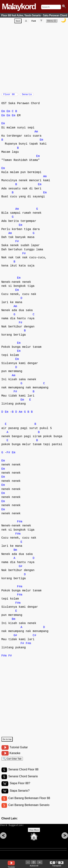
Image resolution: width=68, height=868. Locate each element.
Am (36, 134)
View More (34, 837)
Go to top (7, 741)
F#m (19, 524)
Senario (27, 95)
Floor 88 (9, 95)
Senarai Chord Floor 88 (23, 772)
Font (34, 21)
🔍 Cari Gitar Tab (12, 761)
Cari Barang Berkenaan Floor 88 (29, 802)
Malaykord (19, 6)
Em (3, 113)
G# (20, 568)
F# (17, 243)
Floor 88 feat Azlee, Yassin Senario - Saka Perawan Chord (34, 15)
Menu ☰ (51, 21)
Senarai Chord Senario (23, 780)
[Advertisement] (34, 58)
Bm (15, 552)
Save (18, 21)
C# (34, 637)
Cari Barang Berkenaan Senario (29, 810)
